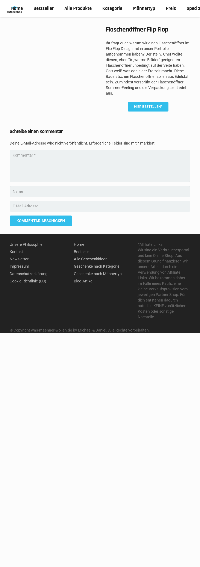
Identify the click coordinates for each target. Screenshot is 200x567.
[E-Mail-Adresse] (100, 440)
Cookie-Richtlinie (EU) (28, 515)
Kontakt (16, 485)
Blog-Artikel (83, 515)
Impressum (19, 500)
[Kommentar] (100, 400)
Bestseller (82, 485)
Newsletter (19, 493)
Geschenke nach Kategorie (97, 500)
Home (79, 478)
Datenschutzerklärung (28, 507)
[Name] (100, 425)
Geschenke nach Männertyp (98, 507)
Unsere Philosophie (26, 478)
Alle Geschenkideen (91, 493)
